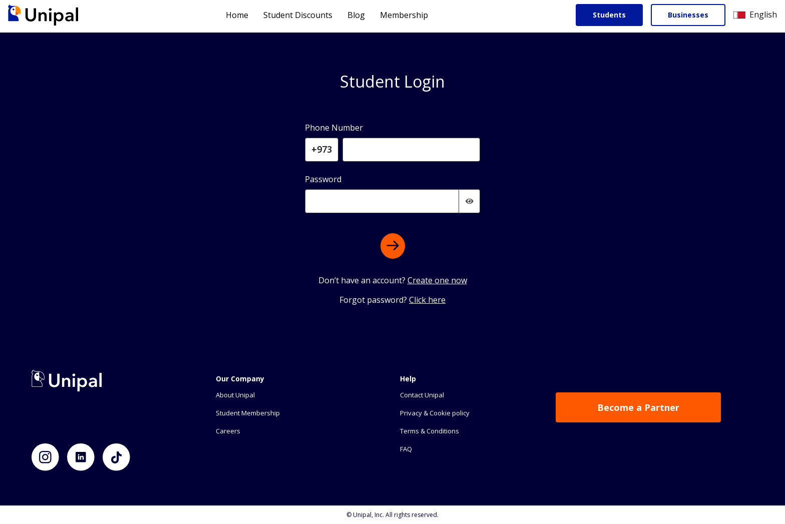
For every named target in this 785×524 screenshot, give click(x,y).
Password (323, 179)
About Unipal (235, 394)
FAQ (406, 448)
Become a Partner (638, 407)
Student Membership (248, 412)
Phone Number (334, 127)
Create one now (437, 280)
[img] (469, 201)
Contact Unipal (422, 394)
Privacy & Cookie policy (435, 412)
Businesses (688, 15)
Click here (427, 299)
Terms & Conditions (429, 430)
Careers (228, 430)
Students (609, 15)
